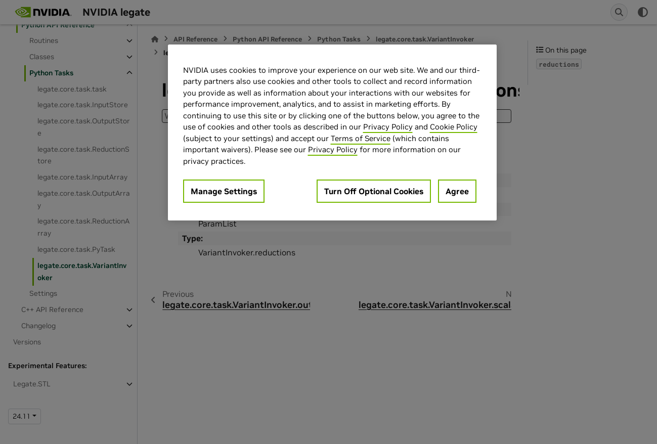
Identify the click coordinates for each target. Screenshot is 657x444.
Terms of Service (360, 138)
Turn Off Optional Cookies (373, 191)
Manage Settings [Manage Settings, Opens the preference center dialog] (224, 191)
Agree (457, 191)
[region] (332, 133)
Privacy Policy (388, 126)
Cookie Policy (453, 126)
